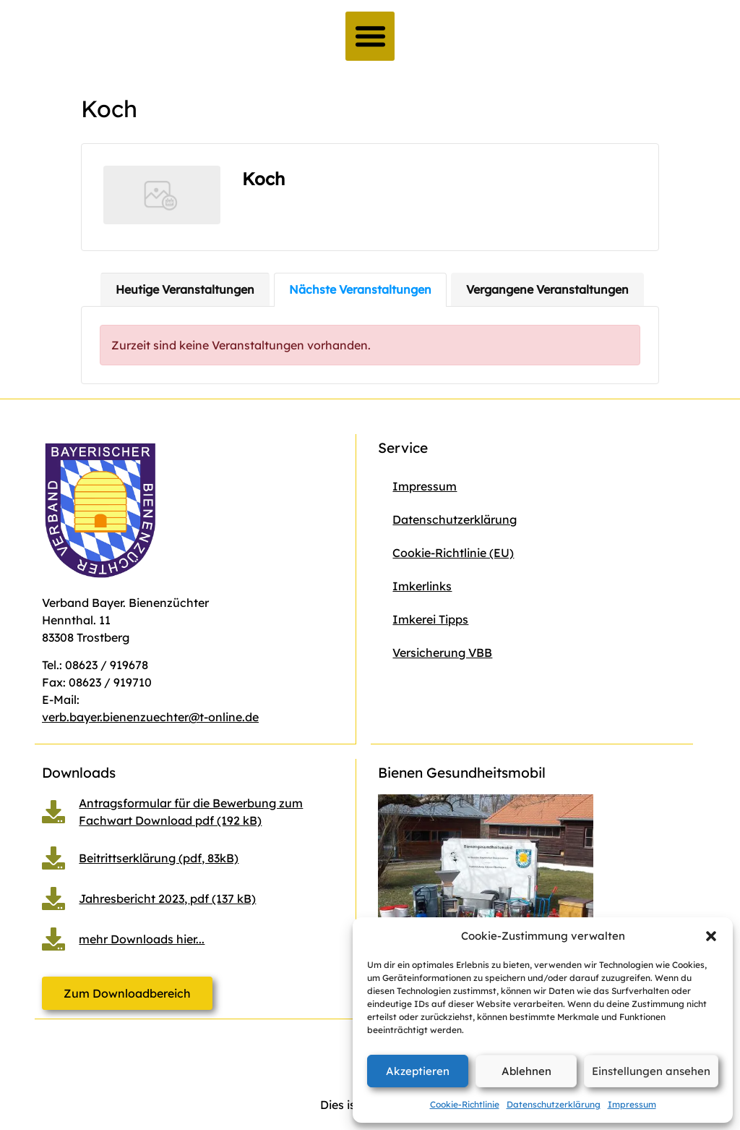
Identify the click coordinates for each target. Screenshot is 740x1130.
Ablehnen (526, 1071)
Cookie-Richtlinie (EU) (453, 552)
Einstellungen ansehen (651, 1071)
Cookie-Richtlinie (464, 1104)
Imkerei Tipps (430, 619)
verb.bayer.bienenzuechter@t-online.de (150, 717)
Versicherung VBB (442, 652)
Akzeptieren (417, 1071)
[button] (711, 936)
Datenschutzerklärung (554, 1104)
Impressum (632, 1104)
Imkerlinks (422, 586)
